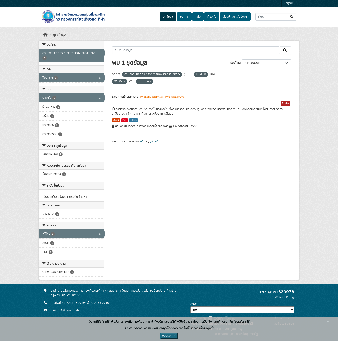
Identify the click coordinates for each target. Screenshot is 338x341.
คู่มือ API (154, 141)
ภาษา (193, 304)
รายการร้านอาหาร (125, 97)
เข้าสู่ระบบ (289, 3)
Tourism (285, 103)
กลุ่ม (198, 17)
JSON (116, 120)
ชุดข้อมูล (168, 17)
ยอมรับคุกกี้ (169, 336)
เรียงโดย (235, 63)
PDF (124, 120)
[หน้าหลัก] (45, 35)
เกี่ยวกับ (211, 17)
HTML (134, 120)
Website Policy (284, 297)
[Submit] (292, 17)
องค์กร (184, 17)
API (142, 141)
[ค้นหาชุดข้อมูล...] (275, 17)
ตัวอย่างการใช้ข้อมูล (235, 17)
